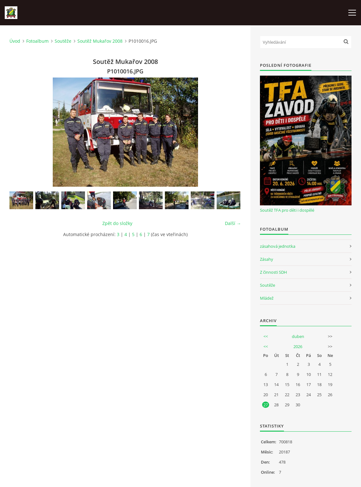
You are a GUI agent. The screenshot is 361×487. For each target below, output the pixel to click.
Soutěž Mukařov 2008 (100, 41)
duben (298, 336)
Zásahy (266, 259)
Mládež (267, 298)
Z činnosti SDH (273, 272)
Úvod (14, 41)
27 (265, 405)
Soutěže (63, 41)
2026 (297, 346)
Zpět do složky (117, 223)
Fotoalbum (37, 41)
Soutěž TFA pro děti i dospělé (287, 210)
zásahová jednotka (277, 246)
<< (265, 336)
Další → (233, 223)
